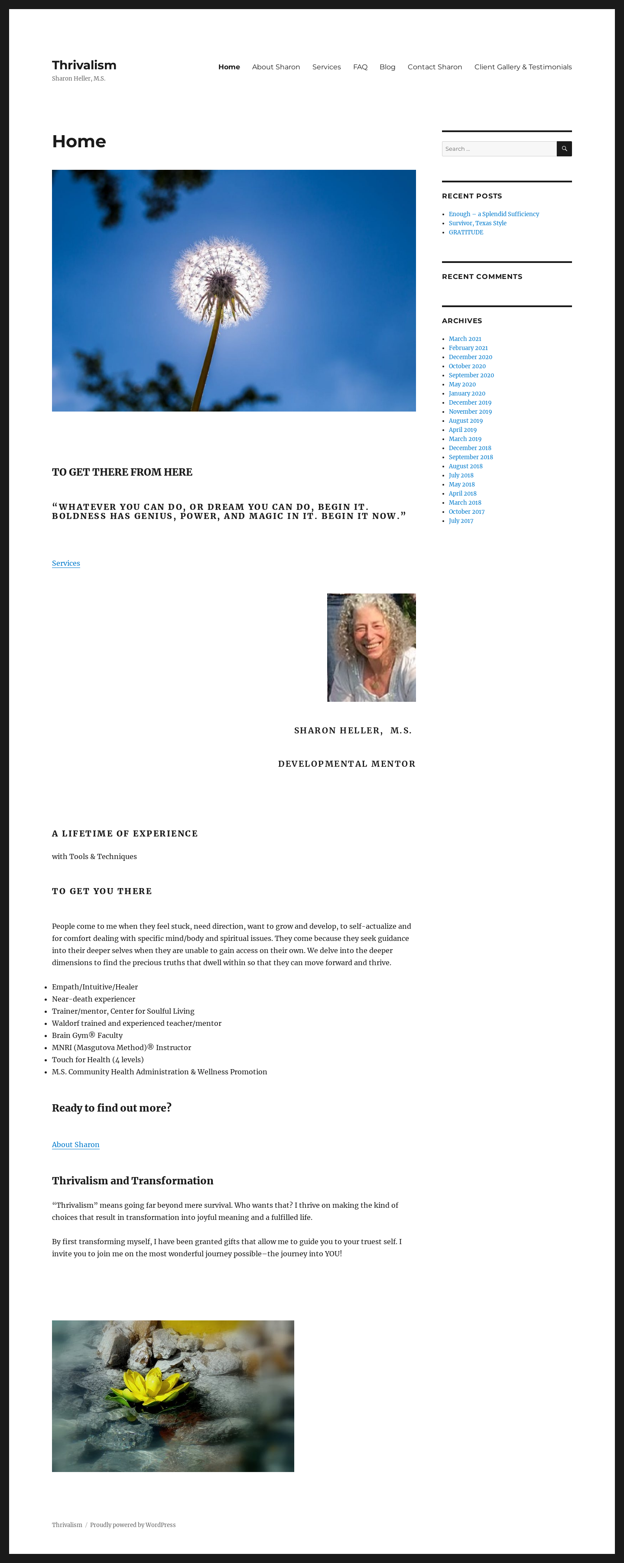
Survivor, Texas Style (478, 223)
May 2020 (462, 384)
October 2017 (467, 512)
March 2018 (465, 502)
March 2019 (465, 439)
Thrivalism (84, 65)
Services (326, 67)
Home (229, 67)
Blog (388, 67)
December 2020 (470, 357)
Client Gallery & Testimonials (523, 67)
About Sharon (276, 67)
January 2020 (467, 393)
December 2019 (470, 402)
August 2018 (466, 466)
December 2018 (470, 448)
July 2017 (461, 521)
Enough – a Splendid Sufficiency (494, 214)
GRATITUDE (466, 232)
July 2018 (461, 475)
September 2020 (471, 375)
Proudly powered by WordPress (133, 1525)
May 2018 (462, 484)
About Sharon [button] (76, 1144)
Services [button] (66, 563)
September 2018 (471, 457)
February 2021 (468, 348)
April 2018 (463, 493)
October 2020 (467, 366)
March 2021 (465, 339)
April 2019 (463, 430)
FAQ (360, 67)
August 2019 (466, 421)
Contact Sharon (435, 67)
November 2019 (470, 411)
